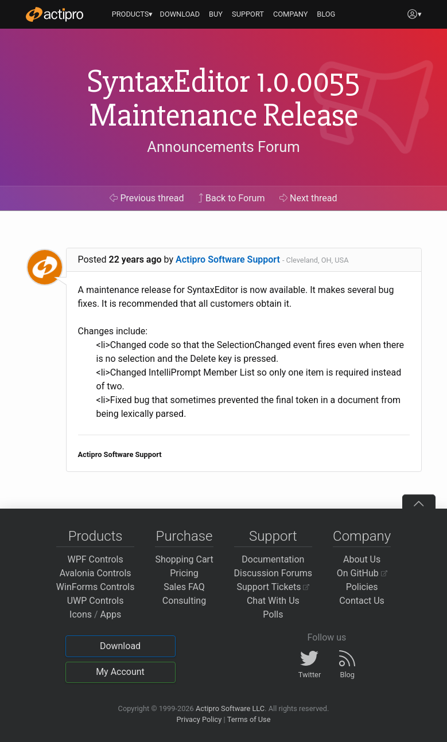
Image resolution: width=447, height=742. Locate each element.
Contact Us (361, 600)
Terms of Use (249, 719)
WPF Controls (95, 559)
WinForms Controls (95, 586)
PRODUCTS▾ (132, 14)
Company (362, 536)
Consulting (184, 600)
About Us (361, 559)
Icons (80, 614)
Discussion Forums (273, 573)
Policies (362, 586)
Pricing (184, 573)
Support (273, 536)
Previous (147, 198)
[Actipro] (54, 14)
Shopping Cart (184, 559)
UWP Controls (95, 600)
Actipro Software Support (228, 259)
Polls (273, 614)
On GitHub (362, 573)
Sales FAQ (184, 586)
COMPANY (290, 14)
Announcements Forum (223, 146)
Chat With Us (273, 600)
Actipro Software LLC (230, 708)
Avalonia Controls (95, 573)
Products (95, 536)
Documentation (273, 559)
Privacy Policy (198, 719)
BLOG (326, 14)
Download (120, 646)
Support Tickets (273, 586)
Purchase (184, 536)
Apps (111, 614)
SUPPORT (248, 14)
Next (308, 198)
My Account (120, 671)
